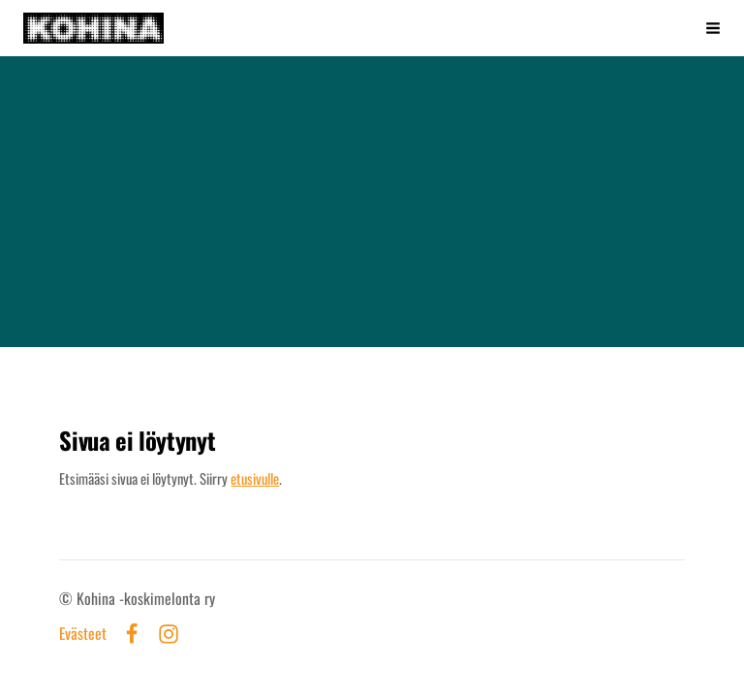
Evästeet (83, 634)
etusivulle (255, 478)
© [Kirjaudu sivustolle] (68, 598)
